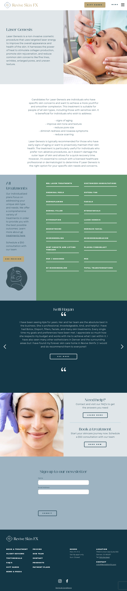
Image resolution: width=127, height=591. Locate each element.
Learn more (95, 415)
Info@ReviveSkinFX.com (106, 564)
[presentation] (57, 502)
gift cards (95, 5)
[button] (5, 347)
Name (40, 478)
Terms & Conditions (63, 588)
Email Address (43, 487)
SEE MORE (63, 356)
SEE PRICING (13, 259)
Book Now (95, 444)
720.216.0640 (104, 557)
